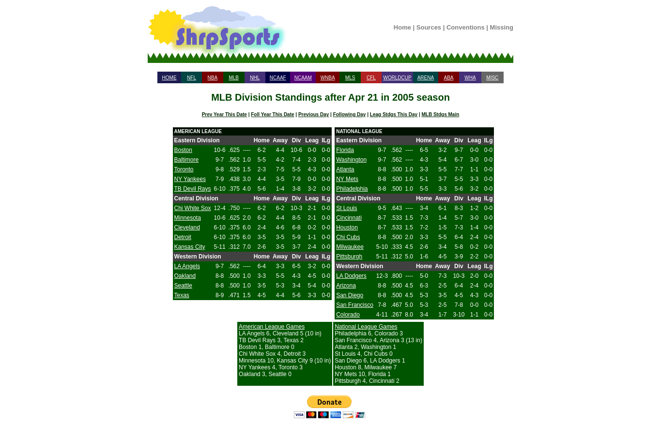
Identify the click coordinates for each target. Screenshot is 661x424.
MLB (234, 77)
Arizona (346, 285)
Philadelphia (352, 188)
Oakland (185, 276)
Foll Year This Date (272, 114)
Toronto (184, 169)
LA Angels (187, 266)
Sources (428, 27)
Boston (183, 150)
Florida (345, 150)
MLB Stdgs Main (441, 114)
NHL (255, 77)
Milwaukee (350, 246)
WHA (470, 77)
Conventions (465, 27)
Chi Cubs (348, 237)
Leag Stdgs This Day (393, 114)
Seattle (183, 285)
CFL (371, 77)
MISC (492, 77)
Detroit (182, 237)
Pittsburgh (349, 256)
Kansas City (189, 246)
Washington (351, 159)
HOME (169, 77)
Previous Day (313, 114)
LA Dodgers (351, 276)
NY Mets (347, 179)
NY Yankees (190, 179)
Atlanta (345, 169)
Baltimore (186, 159)
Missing (501, 27)
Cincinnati (349, 217)
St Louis (346, 208)
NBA (213, 77)
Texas (181, 295)
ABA (448, 77)
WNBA (328, 77)
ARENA (425, 77)
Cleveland (187, 227)
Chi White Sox (192, 208)
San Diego (349, 295)
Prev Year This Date (224, 114)
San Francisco (354, 305)
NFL (191, 77)
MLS (350, 77)
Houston (347, 227)
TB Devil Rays (192, 188)
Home (402, 27)
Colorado (348, 314)
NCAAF (278, 77)
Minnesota (187, 217)
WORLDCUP (397, 77)
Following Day (349, 114)
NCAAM (303, 77)
